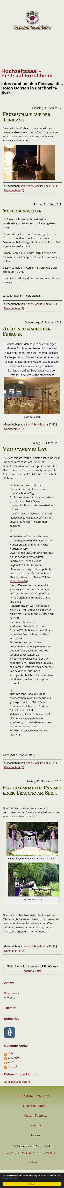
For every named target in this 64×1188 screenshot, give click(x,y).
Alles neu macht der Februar (27, 331)
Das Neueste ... (13, 993)
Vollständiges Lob (25, 449)
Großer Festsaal (35, 1106)
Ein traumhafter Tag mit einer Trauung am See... (32, 790)
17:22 (52, 762)
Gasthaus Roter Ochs (20, 1153)
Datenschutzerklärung (17, 1081)
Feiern (35, 1135)
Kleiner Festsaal (35, 1115)
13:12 (52, 304)
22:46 (52, 946)
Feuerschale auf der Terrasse (26, 116)
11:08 (52, 186)
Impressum (49, 1153)
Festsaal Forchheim (35, 1096)
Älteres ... (10, 997)
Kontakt (32, 1162)
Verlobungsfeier (22, 210)
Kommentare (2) (14, 308)
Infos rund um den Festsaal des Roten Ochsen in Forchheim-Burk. (32, 88)
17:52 (52, 424)
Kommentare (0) (14, 190)
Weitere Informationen (12, 1178)
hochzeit (13, 1066)
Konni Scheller (34, 186)
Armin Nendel (32, 626)
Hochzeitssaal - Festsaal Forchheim (27, 73)
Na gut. (32, 1184)
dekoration (14, 1057)
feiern (11, 1062)
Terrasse (35, 1125)
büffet (11, 1053)
